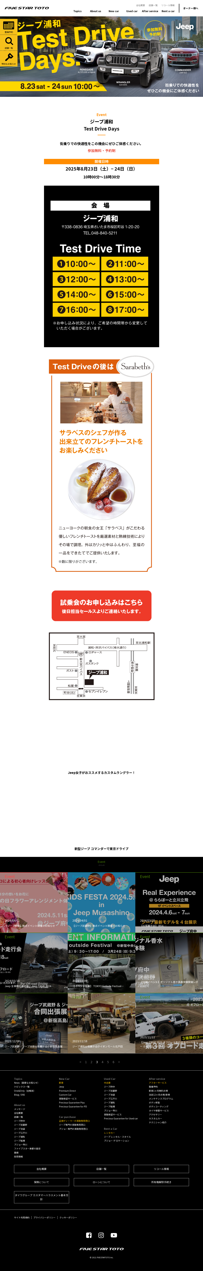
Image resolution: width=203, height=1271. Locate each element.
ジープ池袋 (19, 1128)
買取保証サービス (68, 1098)
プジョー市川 (20, 1144)
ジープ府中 (19, 1120)
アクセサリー (155, 1114)
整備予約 (9, 27)
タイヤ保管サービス (159, 1110)
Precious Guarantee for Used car (121, 1118)
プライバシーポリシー (44, 1217)
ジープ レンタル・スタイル (117, 1136)
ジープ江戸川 (20, 1132)
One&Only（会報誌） (25, 1090)
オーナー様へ (190, 8)
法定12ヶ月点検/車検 (159, 1094)
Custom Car (65, 1094)
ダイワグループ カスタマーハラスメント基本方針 (41, 1197)
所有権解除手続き (161, 1182)
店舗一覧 (153, 5)
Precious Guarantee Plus (72, 1102)
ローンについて (101, 1182)
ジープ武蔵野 (20, 1124)
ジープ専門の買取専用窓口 (72, 1124)
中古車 (107, 1082)
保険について (41, 1182)
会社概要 (140, 5)
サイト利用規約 (21, 1217)
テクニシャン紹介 (158, 1122)
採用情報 (18, 1156)
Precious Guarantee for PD (73, 1106)
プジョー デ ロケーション (116, 1140)
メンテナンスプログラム (161, 1098)
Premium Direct (67, 1090)
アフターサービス (158, 1082)
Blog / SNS (19, 1094)
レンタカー (109, 1132)
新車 (61, 1082)
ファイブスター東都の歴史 (27, 1148)
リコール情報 (168, 5)
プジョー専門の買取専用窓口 (73, 1128)
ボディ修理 (154, 1102)
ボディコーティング (158, 1106)
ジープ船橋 (19, 1140)
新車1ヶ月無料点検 (158, 1090)
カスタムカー (155, 1118)
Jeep (61, 1086)
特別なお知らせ (9, 58)
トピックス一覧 (21, 1086)
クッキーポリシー (68, 1217)
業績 (16, 1152)
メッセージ (19, 1109)
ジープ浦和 (19, 1136)
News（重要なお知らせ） (27, 1082)
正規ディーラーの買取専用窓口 (74, 1120)
